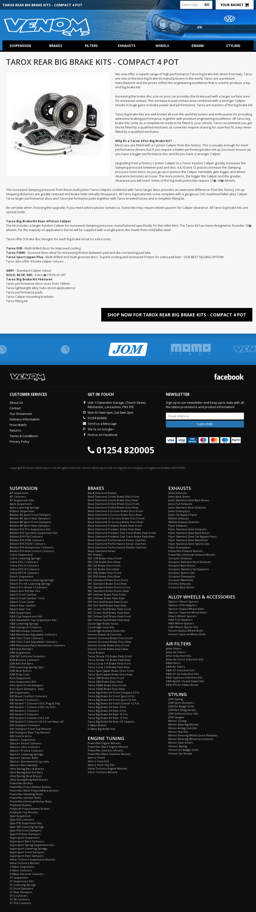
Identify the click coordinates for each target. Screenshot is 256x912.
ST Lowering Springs (23, 885)
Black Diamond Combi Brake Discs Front (113, 496)
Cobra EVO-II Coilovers (24, 565)
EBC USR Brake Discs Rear (104, 562)
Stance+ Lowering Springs (26, 754)
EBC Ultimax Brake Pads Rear (106, 598)
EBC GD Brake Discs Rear (104, 569)
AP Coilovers (18, 496)
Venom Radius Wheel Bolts (185, 630)
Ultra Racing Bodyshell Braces (29, 779)
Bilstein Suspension (22, 511)
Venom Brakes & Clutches (104, 634)
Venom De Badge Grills (183, 750)
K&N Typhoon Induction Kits (184, 677)
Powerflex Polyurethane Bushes (30, 787)
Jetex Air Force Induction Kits (184, 659)
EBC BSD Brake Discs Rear (104, 576)
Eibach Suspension (22, 576)
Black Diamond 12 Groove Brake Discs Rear (115, 522)
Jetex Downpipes (179, 511)
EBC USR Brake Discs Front (104, 558)
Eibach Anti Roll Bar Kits (25, 591)
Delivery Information (25, 419)
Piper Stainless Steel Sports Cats (188, 544)
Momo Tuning (177, 721)
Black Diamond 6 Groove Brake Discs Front (115, 511)
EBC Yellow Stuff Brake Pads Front (109, 616)
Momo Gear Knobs (180, 742)
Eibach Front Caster (22, 602)
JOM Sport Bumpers (181, 702)
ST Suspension (19, 877)
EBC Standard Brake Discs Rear (107, 583)
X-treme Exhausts (179, 583)
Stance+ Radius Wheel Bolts (186, 609)
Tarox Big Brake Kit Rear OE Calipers (111, 721)
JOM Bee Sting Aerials (182, 710)
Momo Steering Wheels (183, 724)
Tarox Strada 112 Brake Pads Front (110, 656)
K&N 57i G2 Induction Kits (182, 674)
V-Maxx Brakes (97, 725)
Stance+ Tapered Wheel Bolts (187, 612)
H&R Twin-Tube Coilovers (26, 638)
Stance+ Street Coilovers (26, 743)
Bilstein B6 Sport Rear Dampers (30, 518)
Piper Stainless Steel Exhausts (187, 529)
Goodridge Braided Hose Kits (106, 631)
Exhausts (126, 45)
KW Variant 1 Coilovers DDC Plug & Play (35, 703)
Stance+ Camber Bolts (24, 758)
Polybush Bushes (20, 805)
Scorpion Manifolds (180, 580)
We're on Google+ (101, 429)
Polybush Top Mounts (24, 812)
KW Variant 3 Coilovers (24, 714)
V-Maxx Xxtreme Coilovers (27, 874)
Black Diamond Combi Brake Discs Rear (113, 500)
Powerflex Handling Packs (26, 794)
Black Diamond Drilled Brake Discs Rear (113, 507)
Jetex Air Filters (175, 652)
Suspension (20, 45)
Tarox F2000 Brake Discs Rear (106, 689)
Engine (198, 45)
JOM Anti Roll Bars (21, 663)
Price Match (18, 425)
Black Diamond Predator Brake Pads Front (115, 525)
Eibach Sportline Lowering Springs (32, 580)
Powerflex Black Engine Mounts (108, 746)
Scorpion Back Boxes (181, 565)
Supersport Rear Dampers (26, 856)
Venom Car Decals (180, 753)
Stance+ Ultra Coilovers (25, 747)
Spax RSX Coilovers (22, 819)
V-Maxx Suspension (22, 866)
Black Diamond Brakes (102, 493)
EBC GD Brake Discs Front (104, 565)
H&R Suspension (20, 612)
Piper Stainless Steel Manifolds (188, 540)
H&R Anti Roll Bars (21, 649)
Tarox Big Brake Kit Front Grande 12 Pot (113, 703)
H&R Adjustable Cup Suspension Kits (33, 620)
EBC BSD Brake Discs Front (104, 573)
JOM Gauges (176, 717)
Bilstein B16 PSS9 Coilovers (27, 540)
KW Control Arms (21, 736)
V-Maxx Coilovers (21, 870)
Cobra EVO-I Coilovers (24, 562)
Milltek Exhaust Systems (183, 522)
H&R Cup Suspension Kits (26, 616)
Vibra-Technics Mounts (24, 863)
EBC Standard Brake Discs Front (108, 580)
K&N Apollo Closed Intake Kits (185, 681)
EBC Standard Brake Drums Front (109, 587)
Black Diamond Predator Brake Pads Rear (114, 529)
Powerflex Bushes (21, 783)
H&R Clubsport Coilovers (26, 627)
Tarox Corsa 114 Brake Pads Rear (109, 667)
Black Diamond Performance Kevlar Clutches (117, 544)
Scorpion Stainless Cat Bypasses (188, 569)
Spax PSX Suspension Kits (26, 823)
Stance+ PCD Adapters (182, 605)
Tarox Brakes (96, 652)
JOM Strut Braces (20, 671)
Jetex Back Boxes (179, 496)
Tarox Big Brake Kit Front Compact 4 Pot (113, 692)
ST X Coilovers (19, 895)
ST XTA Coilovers (20, 903)
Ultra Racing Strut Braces (26, 776)
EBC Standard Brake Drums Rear (108, 591)
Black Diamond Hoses (101, 551)
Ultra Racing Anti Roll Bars (26, 772)
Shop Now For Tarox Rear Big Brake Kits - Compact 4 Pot (176, 315)
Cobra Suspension (21, 554)
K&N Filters (173, 663)
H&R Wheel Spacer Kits (183, 627)
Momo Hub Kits (178, 731)
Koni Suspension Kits (23, 681)
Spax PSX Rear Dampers (25, 834)
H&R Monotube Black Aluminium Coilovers (37, 645)
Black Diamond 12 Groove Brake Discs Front (116, 518)
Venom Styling (177, 746)
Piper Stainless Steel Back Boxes (189, 533)
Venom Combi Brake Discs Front (108, 645)
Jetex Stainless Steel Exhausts (187, 507)
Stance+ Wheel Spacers (183, 601)
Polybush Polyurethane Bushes (30, 808)
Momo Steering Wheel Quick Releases (193, 735)
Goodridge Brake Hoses (103, 623)
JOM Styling (175, 699)
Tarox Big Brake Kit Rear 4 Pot (107, 707)
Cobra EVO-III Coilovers (24, 569)
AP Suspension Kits (22, 500)
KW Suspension (19, 692)
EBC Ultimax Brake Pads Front (107, 594)
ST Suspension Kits (22, 881)
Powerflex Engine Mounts (104, 743)
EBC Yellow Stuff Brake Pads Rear (109, 620)
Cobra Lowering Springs (25, 558)
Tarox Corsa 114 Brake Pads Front (109, 663)
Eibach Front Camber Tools (27, 598)
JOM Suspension (20, 652)
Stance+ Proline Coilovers (26, 750)
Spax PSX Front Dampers (25, 830)
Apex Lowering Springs (24, 507)
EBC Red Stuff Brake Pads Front (108, 602)
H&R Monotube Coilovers (26, 631)
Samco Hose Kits (98, 761)
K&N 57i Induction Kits (180, 670)
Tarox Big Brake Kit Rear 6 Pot (107, 710)
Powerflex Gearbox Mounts (105, 750)
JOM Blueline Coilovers (24, 660)
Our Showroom (21, 413)
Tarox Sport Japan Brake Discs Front (111, 671)
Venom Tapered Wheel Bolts (187, 634)
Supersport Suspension (25, 837)
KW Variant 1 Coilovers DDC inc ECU (32, 707)
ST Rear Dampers (21, 892)
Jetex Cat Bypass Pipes (182, 514)
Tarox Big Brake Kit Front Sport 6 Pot (111, 696)
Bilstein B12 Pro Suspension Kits (30, 529)
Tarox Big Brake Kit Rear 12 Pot (108, 718)
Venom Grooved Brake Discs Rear (110, 641)
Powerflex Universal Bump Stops (31, 801)
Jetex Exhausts (177, 493)
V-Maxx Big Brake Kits (101, 729)
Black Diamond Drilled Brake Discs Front (114, 504)
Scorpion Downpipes (181, 576)
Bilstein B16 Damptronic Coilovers (31, 547)
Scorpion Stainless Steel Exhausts (189, 562)
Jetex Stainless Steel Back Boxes (188, 500)
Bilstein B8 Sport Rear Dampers (30, 525)
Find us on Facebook (103, 435)
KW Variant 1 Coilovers (24, 700)
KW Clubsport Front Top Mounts (30, 729)
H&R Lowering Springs (24, 623)
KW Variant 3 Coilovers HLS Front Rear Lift (37, 721)
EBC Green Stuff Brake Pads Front (109, 609)
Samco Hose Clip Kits (101, 765)
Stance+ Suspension (23, 739)
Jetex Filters (173, 648)
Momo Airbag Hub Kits (182, 728)
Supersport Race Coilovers (27, 841)
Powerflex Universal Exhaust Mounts (191, 554)
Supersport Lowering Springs (28, 848)
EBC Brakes (95, 554)
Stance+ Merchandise (24, 765)
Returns (15, 430)
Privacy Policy (19, 441)
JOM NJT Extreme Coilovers (27, 656)
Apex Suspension (21, 504)
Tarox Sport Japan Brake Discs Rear (110, 674)
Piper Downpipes (179, 547)
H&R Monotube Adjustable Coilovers (33, 634)
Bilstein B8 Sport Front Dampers (30, 522)
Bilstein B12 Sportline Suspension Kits (34, 533)
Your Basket (234, 4)
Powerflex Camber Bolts (25, 798)
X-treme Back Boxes (181, 587)
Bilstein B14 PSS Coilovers (26, 536)
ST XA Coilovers (19, 899)
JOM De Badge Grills (181, 706)
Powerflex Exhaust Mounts (185, 551)
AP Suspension (19, 493)
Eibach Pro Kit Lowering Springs (30, 583)
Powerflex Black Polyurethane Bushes (34, 790)
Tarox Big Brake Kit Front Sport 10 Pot (112, 700)
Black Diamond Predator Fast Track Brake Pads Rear (121, 536)
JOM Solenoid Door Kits (183, 713)
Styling (233, 45)
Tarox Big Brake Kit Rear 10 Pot (108, 714)
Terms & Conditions (24, 436)
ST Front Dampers (21, 888)
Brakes (55, 45)
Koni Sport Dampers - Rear (27, 689)
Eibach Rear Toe (20, 609)
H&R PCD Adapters (180, 619)
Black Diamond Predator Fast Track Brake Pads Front (122, 533)
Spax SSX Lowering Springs (27, 827)
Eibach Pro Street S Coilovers (28, 587)
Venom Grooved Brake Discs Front (110, 638)
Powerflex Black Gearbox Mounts (109, 754)
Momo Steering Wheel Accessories (190, 739)
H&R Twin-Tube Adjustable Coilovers (33, 641)
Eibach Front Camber (23, 594)
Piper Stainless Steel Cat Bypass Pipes (192, 536)
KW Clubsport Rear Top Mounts (30, 732)
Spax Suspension (20, 816)
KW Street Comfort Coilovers (28, 696)
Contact (15, 408)
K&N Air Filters (175, 666)
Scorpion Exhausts (180, 558)
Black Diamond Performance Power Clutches (117, 540)
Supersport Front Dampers (27, 852)
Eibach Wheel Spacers (182, 616)
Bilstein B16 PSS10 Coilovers (27, 544)
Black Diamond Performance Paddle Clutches (117, 547)
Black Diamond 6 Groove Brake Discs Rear (115, 514)
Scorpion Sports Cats (181, 573)
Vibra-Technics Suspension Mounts (32, 859)
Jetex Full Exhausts (180, 504)
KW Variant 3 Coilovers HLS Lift (29, 718)
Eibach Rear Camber (23, 605)
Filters (91, 45)
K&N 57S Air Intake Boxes (182, 685)
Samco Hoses (96, 757)
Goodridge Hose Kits (101, 627)
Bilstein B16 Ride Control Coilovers (32, 551)
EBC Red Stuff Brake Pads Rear (107, 605)
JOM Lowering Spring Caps (26, 667)
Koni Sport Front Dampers (26, 685)
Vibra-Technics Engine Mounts (107, 768)
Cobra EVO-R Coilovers (24, 573)
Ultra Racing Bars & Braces (27, 768)
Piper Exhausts (177, 525)
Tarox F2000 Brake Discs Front (107, 685)
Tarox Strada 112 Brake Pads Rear (109, 660)
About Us (16, 402)
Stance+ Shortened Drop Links (29, 761)
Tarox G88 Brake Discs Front (106, 678)
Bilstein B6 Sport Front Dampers (30, 514)
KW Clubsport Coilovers (25, 725)
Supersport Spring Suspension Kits (32, 845)
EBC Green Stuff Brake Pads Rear (109, 612)
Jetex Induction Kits (178, 656)
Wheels (162, 45)
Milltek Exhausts (178, 518)
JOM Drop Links (19, 674)
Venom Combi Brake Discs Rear (108, 649)
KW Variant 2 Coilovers (24, 710)
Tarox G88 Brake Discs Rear (105, 681)
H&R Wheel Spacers (181, 623)
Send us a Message (102, 423)
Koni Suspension (20, 678)
